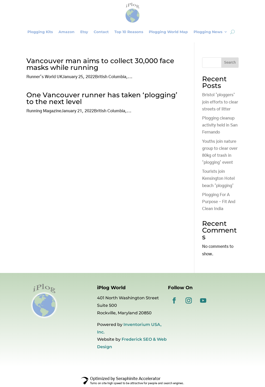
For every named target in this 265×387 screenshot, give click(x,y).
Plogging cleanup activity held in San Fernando (220, 125)
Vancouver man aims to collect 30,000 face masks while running (100, 64)
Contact (101, 31)
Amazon (66, 31)
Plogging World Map (168, 31)
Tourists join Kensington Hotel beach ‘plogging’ (218, 178)
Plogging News (208, 31)
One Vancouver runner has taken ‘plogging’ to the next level (101, 98)
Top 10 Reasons (128, 31)
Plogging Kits (40, 31)
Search (230, 62)
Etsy (84, 31)
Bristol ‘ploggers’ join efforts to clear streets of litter (220, 102)
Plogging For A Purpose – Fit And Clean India (218, 202)
